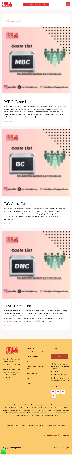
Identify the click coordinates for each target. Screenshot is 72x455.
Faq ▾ (28, 362)
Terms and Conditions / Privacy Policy (56, 435)
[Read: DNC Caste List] (36, 265)
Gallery (29, 383)
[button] (36, 4)
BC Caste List (16, 204)
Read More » (8, 122)
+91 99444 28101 (62, 375)
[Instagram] (58, 392)
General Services (32, 374)
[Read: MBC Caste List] (36, 61)
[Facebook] (63, 392)
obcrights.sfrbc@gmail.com (60, 381)
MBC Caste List (18, 102)
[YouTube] (53, 392)
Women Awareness (33, 357)
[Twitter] (54, 396)
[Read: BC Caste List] (36, 163)
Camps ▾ (29, 379)
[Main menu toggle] (68, 5)
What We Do (30, 349)
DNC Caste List (17, 306)
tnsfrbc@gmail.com (62, 378)
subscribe (59, 356)
